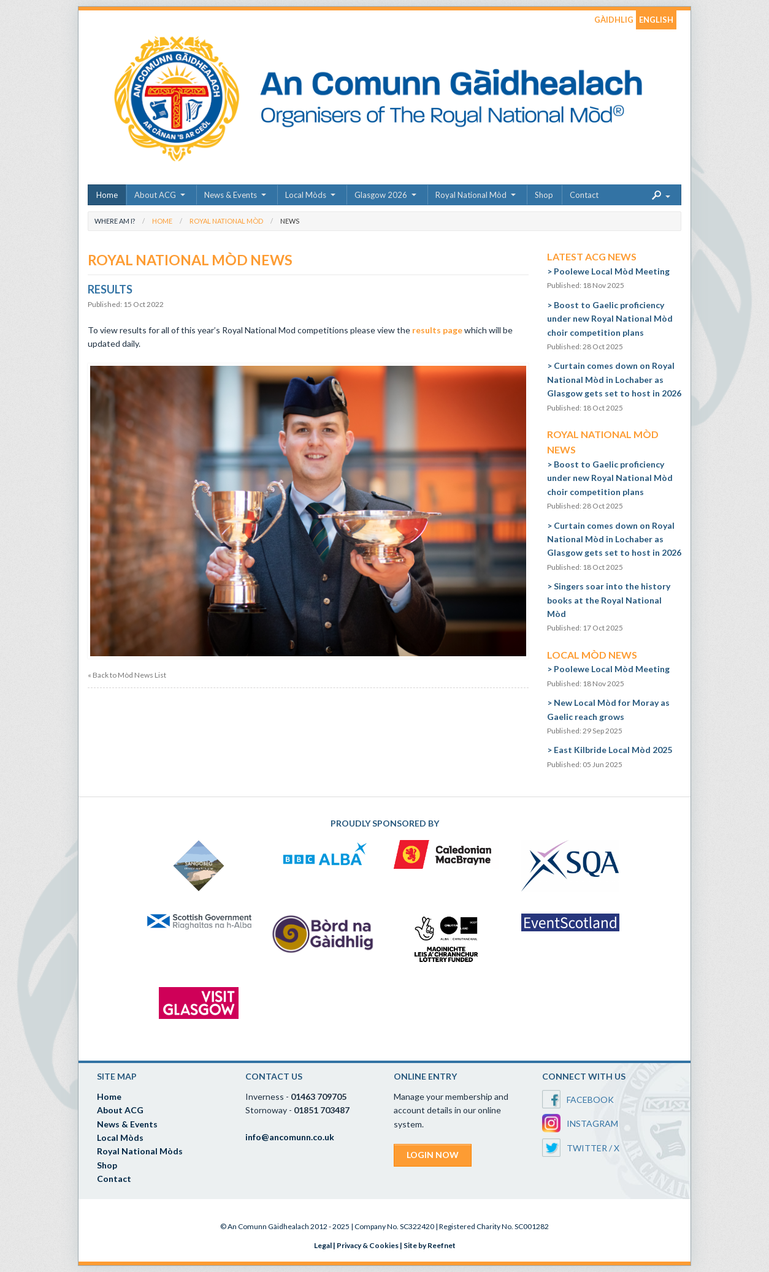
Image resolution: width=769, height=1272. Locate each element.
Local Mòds (305, 195)
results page (437, 330)
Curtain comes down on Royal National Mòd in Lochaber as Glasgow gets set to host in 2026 (614, 379)
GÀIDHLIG (613, 20)
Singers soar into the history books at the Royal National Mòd (608, 600)
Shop (544, 195)
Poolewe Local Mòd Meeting (612, 271)
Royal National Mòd (471, 195)
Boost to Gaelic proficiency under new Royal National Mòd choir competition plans (610, 319)
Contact (584, 195)
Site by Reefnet (430, 1245)
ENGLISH (656, 20)
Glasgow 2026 (380, 195)
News (289, 221)
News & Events (230, 195)
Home (107, 195)
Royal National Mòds (140, 1151)
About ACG (155, 195)
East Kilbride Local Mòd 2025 (613, 749)
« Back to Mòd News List (127, 675)
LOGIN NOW (433, 1154)
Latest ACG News (592, 256)
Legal (323, 1245)
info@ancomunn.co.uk (289, 1137)
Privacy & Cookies (368, 1245)
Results (110, 289)
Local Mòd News (592, 655)
